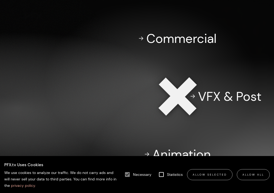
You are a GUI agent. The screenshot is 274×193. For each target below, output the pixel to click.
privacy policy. (23, 185)
